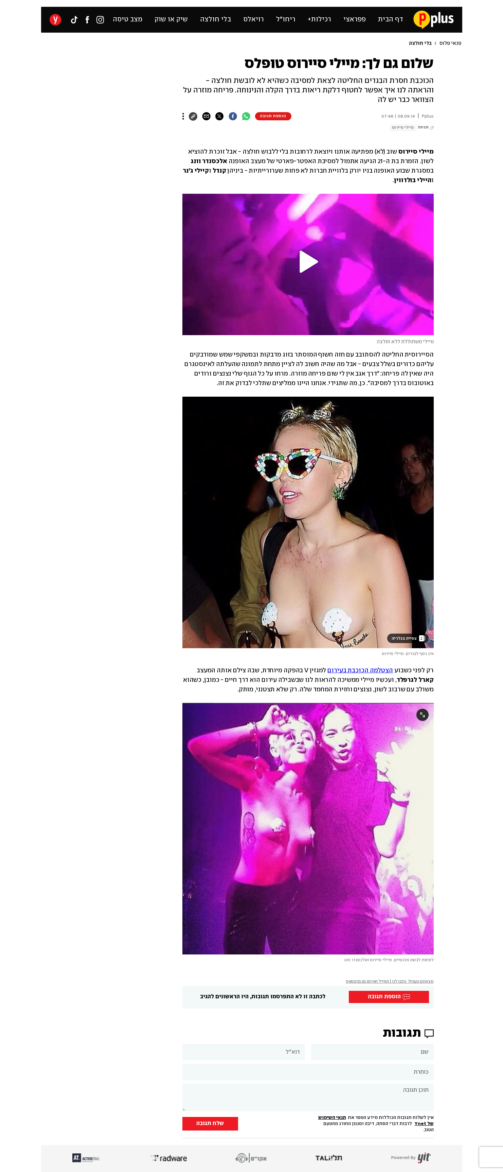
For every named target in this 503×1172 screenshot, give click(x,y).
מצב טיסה (127, 19)
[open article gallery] (308, 522)
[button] (308, 261)
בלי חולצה (215, 19)
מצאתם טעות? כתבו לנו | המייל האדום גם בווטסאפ (390, 981)
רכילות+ (319, 19)
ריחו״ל (285, 19)
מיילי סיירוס (403, 128)
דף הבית (390, 19)
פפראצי (354, 19)
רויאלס (253, 19)
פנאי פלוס (450, 43)
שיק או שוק (171, 19)
